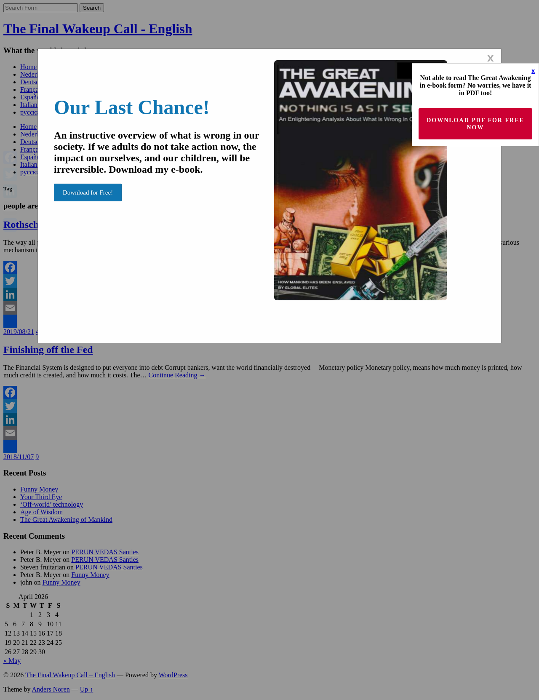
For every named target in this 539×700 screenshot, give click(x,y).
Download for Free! (88, 192)
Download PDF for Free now (475, 124)
